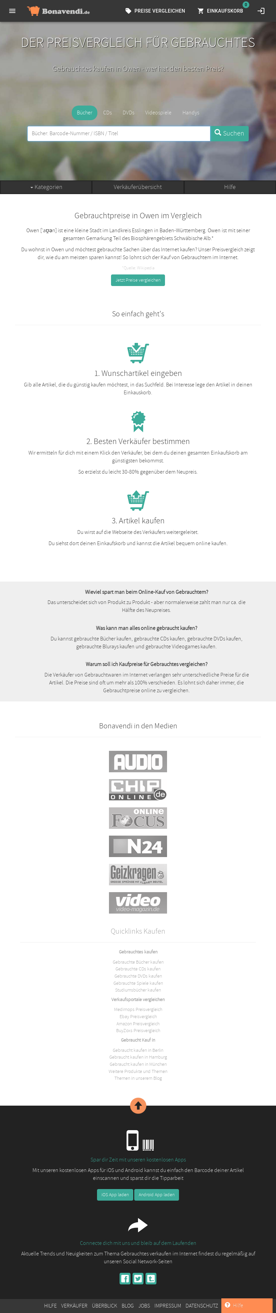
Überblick (104, 1305)
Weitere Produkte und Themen (138, 1071)
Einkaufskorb (221, 11)
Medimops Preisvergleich (138, 1009)
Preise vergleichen (156, 11)
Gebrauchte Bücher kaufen (138, 962)
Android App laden (157, 1195)
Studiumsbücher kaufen (138, 990)
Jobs (144, 1305)
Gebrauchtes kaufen (138, 952)
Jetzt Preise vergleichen (138, 280)
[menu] (12, 11)
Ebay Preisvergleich (138, 1016)
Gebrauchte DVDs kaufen (138, 976)
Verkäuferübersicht (138, 187)
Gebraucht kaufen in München (138, 1064)
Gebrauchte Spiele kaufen (138, 983)
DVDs (128, 112)
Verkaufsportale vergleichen (138, 999)
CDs (107, 112)
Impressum (167, 1305)
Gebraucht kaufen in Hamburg (138, 1057)
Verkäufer (74, 1305)
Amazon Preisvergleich (138, 1024)
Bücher (84, 112)
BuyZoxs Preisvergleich (138, 1030)
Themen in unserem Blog (138, 1078)
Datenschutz (201, 1305)
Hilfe (230, 187)
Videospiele (158, 112)
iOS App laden (115, 1195)
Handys (190, 112)
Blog (128, 1305)
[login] (261, 11)
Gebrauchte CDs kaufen (138, 969)
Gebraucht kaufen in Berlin (138, 1050)
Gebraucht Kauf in (138, 1040)
